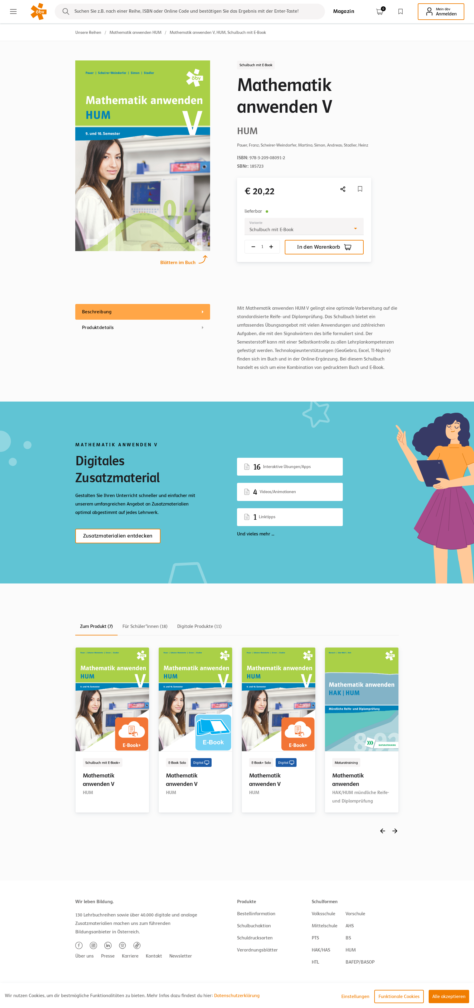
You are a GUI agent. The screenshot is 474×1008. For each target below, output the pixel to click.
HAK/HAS (321, 950)
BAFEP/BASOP (360, 962)
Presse (108, 956)
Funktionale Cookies (399, 996)
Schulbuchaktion (254, 926)
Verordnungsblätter (257, 950)
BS (348, 938)
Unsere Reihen (88, 32)
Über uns (84, 956)
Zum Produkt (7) (96, 626)
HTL (315, 962)
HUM (351, 950)
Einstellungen (355, 996)
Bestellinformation (256, 913)
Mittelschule (324, 926)
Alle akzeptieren (449, 996)
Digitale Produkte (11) (199, 626)
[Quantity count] (262, 246)
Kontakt (154, 956)
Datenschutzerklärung (237, 995)
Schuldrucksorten (255, 938)
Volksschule (323, 913)
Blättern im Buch (178, 261)
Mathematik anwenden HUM (135, 32)
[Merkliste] (360, 188)
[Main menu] (13, 11)
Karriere (130, 956)
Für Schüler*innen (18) (144, 626)
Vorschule (355, 913)
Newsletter (180, 956)
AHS (350, 926)
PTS (315, 938)
